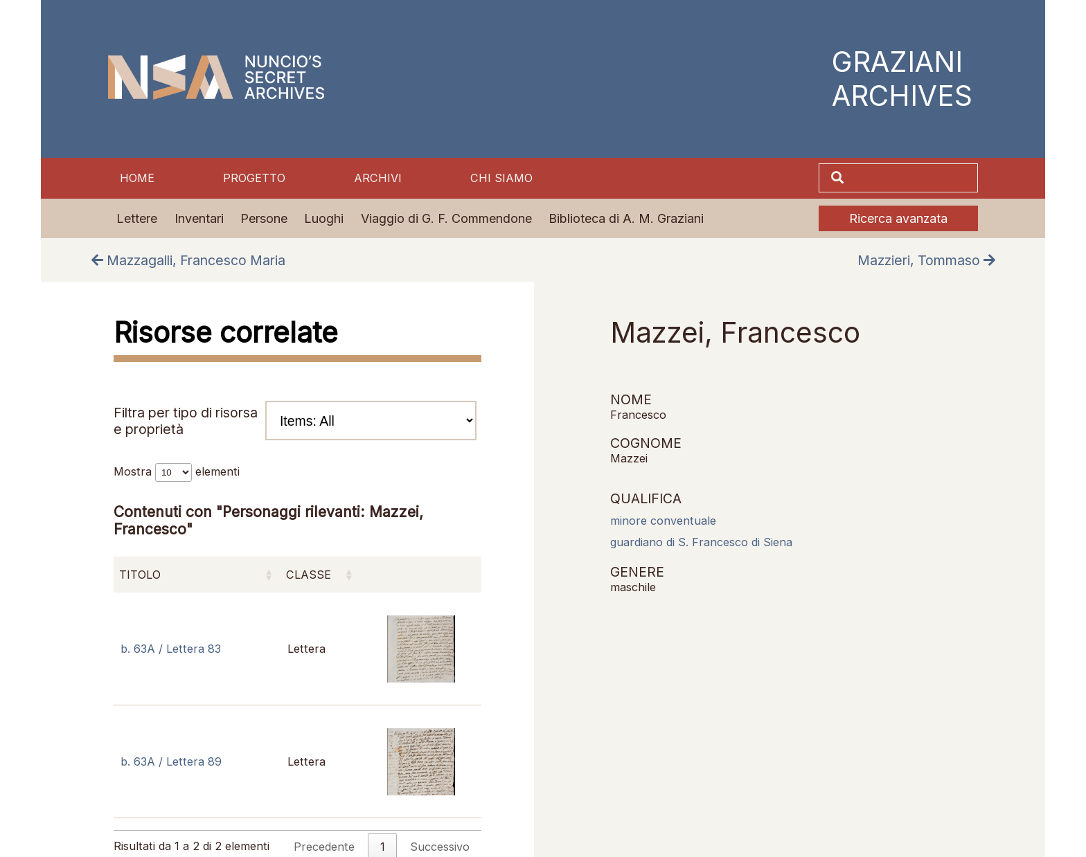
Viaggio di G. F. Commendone (446, 218)
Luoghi (324, 218)
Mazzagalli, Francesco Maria (188, 260)
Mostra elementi (177, 471)
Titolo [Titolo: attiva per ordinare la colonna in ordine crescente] (140, 574)
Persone (263, 218)
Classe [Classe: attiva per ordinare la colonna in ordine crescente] (308, 574)
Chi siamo (501, 178)
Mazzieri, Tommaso (926, 260)
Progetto (254, 178)
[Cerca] (912, 178)
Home (137, 178)
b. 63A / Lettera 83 (171, 649)
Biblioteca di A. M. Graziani (626, 218)
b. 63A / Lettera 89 (171, 761)
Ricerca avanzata (898, 218)
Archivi (378, 178)
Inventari (199, 218)
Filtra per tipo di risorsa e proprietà (295, 420)
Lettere (136, 218)
